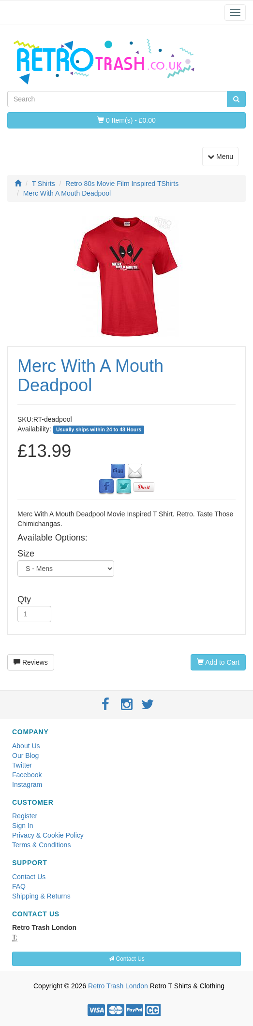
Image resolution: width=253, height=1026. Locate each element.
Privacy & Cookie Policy (48, 835)
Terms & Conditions (41, 845)
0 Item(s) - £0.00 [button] (126, 120)
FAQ (19, 886)
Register (24, 816)
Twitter (22, 765)
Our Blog (25, 755)
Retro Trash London (118, 986)
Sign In (22, 825)
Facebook (27, 775)
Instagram (27, 784)
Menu (222, 155)
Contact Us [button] (126, 958)
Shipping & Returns (41, 896)
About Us (26, 746)
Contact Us (28, 877)
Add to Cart (218, 662)
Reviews (31, 662)
